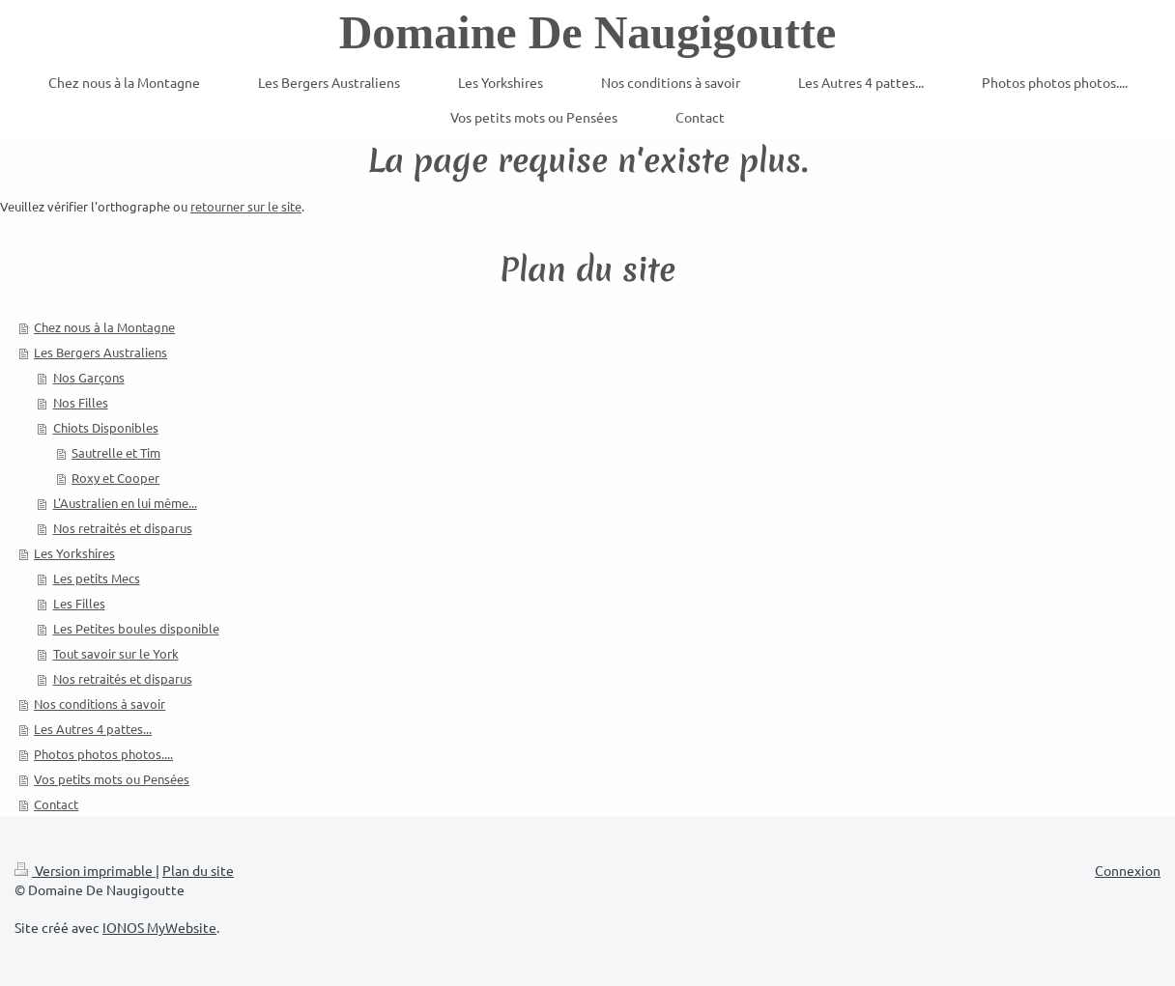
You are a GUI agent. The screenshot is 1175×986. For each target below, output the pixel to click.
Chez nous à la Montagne (104, 327)
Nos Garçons (89, 377)
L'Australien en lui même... (125, 502)
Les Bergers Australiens (100, 352)
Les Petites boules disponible (136, 628)
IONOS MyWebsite (159, 927)
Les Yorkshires (74, 553)
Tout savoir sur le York (116, 653)
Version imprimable (85, 870)
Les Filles (79, 603)
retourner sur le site (245, 206)
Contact (56, 804)
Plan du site (198, 870)
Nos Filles (80, 402)
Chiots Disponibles (105, 427)
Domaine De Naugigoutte (588, 32)
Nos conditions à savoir (99, 703)
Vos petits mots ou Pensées (111, 779)
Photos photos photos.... (103, 754)
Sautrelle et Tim (116, 452)
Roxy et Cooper (115, 477)
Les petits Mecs (96, 578)
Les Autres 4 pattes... (93, 728)
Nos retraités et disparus (122, 528)
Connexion (1128, 870)
